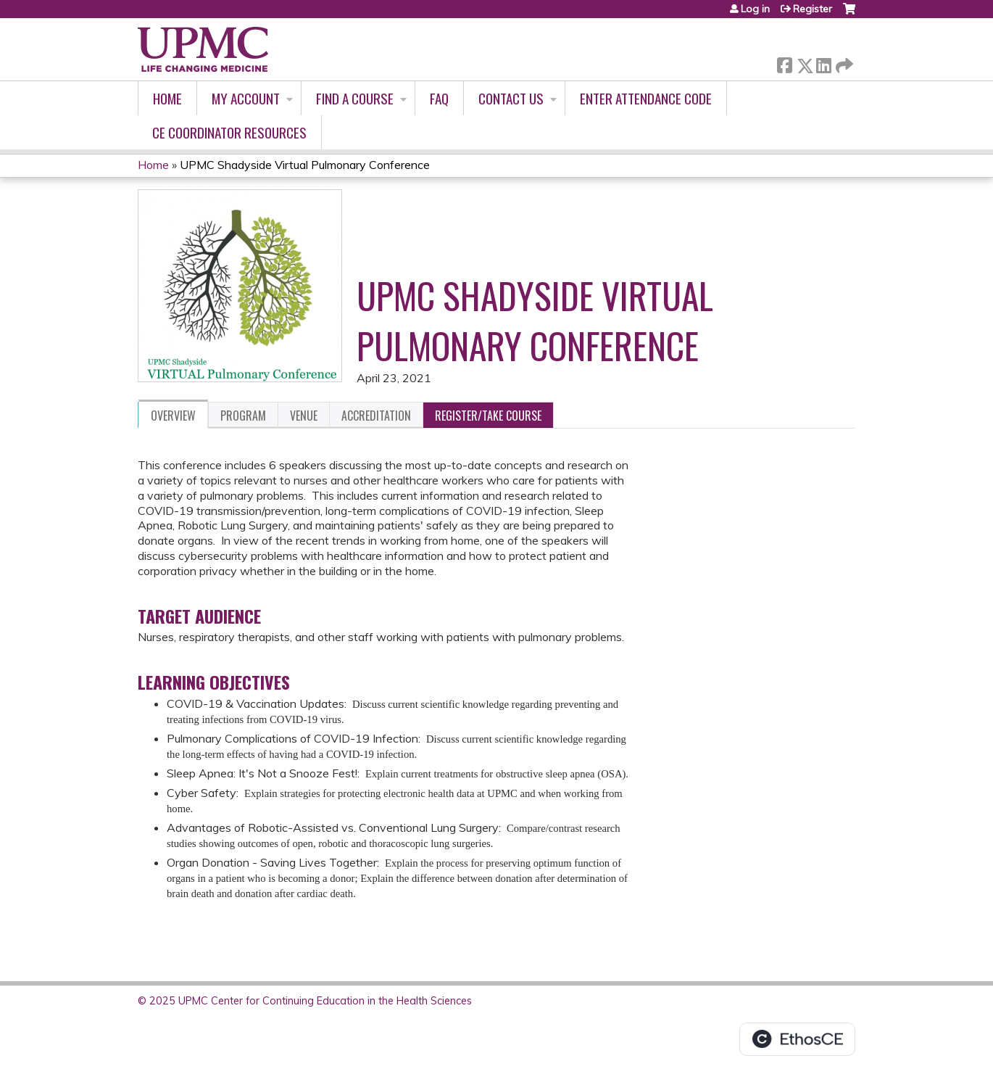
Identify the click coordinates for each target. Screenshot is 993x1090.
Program (243, 415)
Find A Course (355, 98)
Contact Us (511, 98)
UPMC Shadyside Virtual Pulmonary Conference (305, 164)
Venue (303, 415)
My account (246, 98)
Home (167, 98)
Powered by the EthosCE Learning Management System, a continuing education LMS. (797, 1039)
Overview (173, 415)
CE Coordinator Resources (229, 132)
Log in (755, 9)
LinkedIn (823, 62)
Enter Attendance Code (646, 98)
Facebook (784, 62)
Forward (843, 62)
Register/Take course (488, 415)
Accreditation (376, 415)
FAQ (439, 98)
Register (812, 9)
